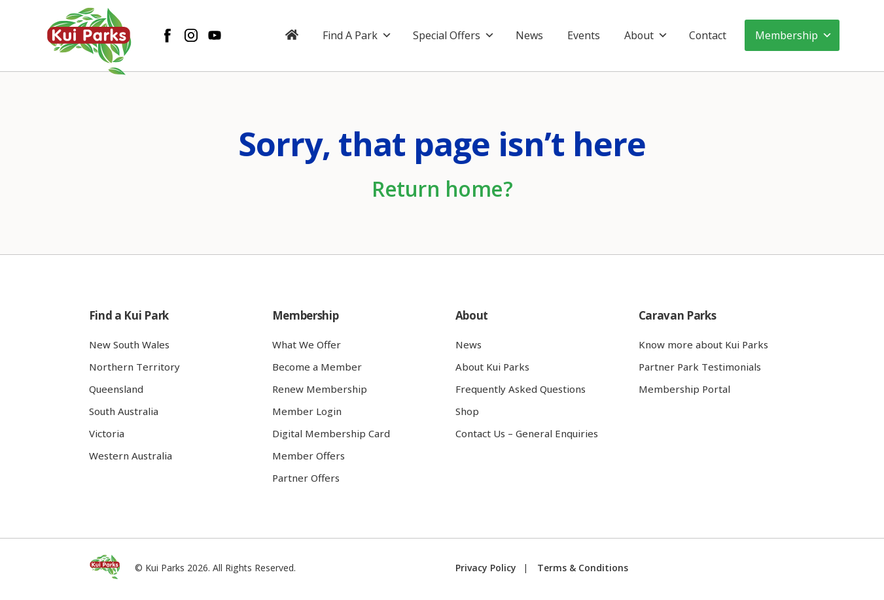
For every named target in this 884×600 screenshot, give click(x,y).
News (529, 35)
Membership (793, 35)
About (646, 35)
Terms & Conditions (582, 567)
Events (583, 35)
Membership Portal (684, 388)
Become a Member (317, 366)
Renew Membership (319, 388)
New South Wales (129, 344)
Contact (707, 35)
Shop (467, 411)
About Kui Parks (492, 366)
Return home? (442, 189)
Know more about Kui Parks (703, 344)
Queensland (116, 388)
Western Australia (130, 455)
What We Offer (306, 344)
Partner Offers (306, 477)
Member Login (307, 411)
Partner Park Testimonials (700, 366)
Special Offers (454, 35)
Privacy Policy (485, 567)
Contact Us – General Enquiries (526, 433)
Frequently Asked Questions (520, 388)
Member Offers (308, 455)
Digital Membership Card (331, 433)
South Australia (123, 411)
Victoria (106, 433)
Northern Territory (134, 366)
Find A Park (357, 35)
